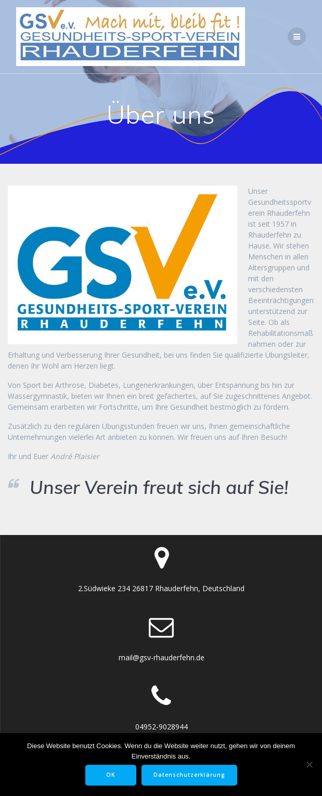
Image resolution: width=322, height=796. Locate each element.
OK (110, 774)
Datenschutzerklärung (189, 774)
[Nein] (309, 764)
